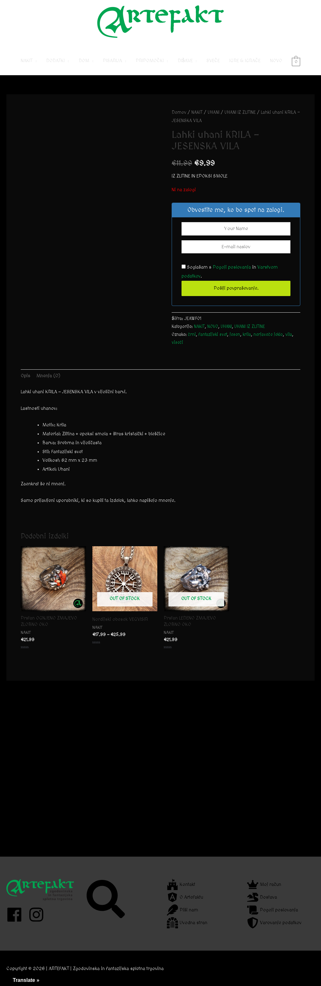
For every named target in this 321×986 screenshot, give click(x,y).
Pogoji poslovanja (232, 267)
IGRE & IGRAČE (244, 60)
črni (192, 334)
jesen (235, 334)
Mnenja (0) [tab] (48, 376)
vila (288, 334)
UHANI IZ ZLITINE (240, 112)
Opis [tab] (25, 376)
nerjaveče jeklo (268, 334)
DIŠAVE (185, 60)
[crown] (264, 884)
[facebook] (16, 915)
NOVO (276, 60)
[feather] (182, 910)
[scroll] (272, 910)
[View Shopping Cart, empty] (296, 60)
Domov (179, 112)
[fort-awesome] (181, 884)
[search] (106, 899)
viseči (177, 342)
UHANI (213, 112)
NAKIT (26, 60)
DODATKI (55, 60)
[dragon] (262, 897)
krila (247, 334)
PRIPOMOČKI (150, 60)
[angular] (185, 897)
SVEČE (213, 60)
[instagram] (38, 915)
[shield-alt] (274, 922)
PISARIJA (112, 60)
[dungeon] (187, 922)
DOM (84, 60)
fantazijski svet (212, 334)
